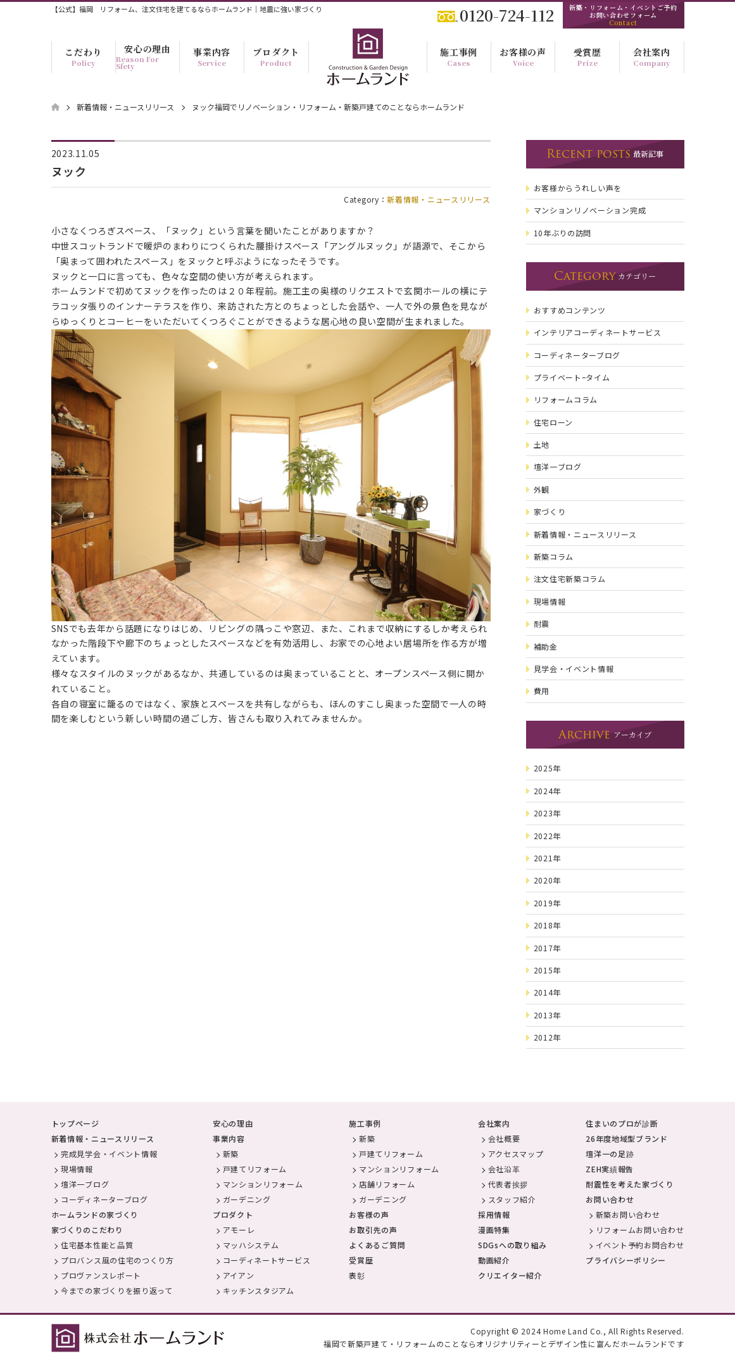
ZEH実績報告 (610, 1168)
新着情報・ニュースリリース (438, 199)
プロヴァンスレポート (101, 1275)
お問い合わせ (610, 1199)
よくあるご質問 (377, 1244)
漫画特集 (494, 1229)
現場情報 (77, 1168)
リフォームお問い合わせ (640, 1229)
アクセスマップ (516, 1153)
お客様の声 (369, 1214)
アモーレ (239, 1229)
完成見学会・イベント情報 (109, 1153)
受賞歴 (361, 1260)
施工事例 (365, 1123)
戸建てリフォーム (255, 1168)
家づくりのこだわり (87, 1229)
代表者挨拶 (508, 1184)
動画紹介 (494, 1260)
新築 (231, 1153)
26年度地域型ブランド (627, 1138)
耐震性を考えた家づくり (630, 1184)
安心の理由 (233, 1123)
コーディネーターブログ (104, 1199)
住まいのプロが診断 (622, 1123)
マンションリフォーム (263, 1184)
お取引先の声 (373, 1229)
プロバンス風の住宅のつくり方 (117, 1260)
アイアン (238, 1275)
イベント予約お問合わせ (640, 1244)
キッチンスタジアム (258, 1290)
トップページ (75, 1123)
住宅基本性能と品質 (97, 1244)
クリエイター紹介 (510, 1275)
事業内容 (229, 1138)
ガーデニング (247, 1199)
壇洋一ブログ (85, 1184)
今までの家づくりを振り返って (117, 1290)
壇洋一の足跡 (610, 1153)
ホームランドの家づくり (95, 1214)
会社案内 (494, 1123)
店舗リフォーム (387, 1184)
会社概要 (504, 1138)
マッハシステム (251, 1244)
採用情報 (494, 1214)
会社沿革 (504, 1168)
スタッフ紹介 (512, 1199)
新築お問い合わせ (628, 1214)
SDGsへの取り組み (512, 1244)
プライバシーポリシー (626, 1260)
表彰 (357, 1275)
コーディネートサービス (267, 1260)
